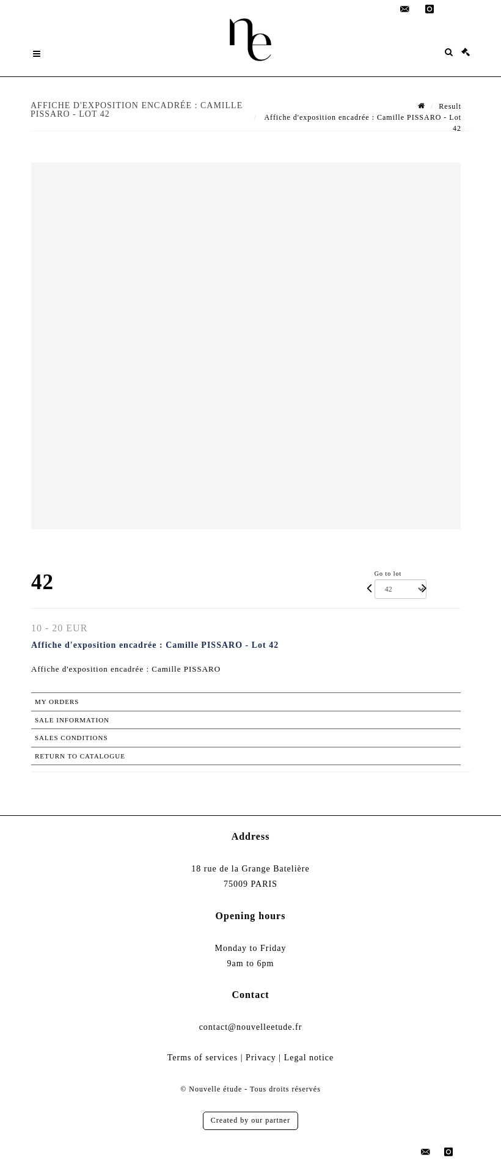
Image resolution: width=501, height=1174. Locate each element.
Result (450, 106)
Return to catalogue (80, 756)
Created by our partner (250, 1120)
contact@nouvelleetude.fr (250, 1027)
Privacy (261, 1057)
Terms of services (202, 1057)
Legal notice (309, 1057)
